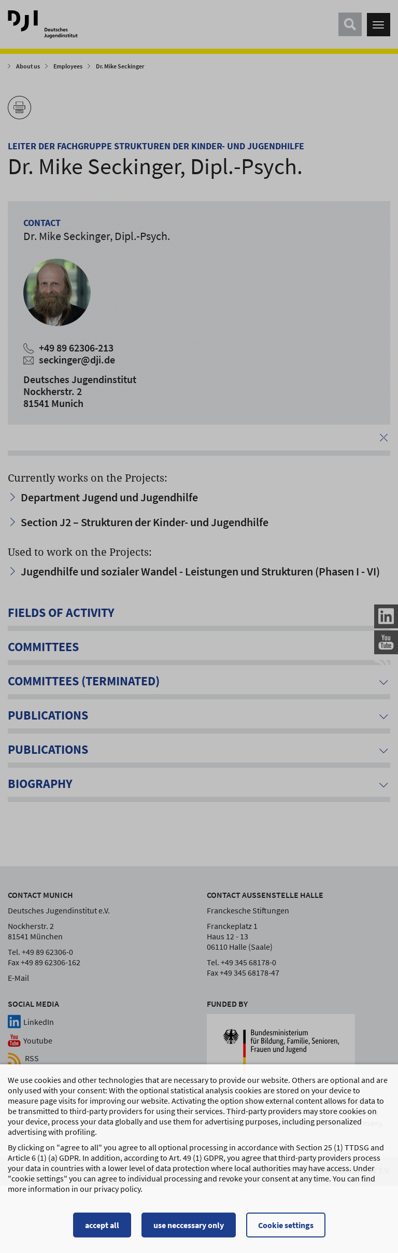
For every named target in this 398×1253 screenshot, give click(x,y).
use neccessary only (188, 1229)
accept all (102, 1229)
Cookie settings (286, 1229)
